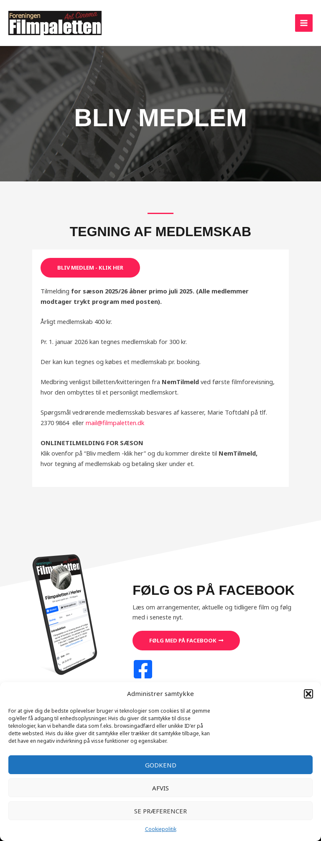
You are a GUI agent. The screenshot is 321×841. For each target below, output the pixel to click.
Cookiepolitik (160, 829)
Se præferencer (160, 811)
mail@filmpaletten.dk (115, 422)
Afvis (160, 788)
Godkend (160, 765)
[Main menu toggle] (304, 23)
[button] (308, 694)
